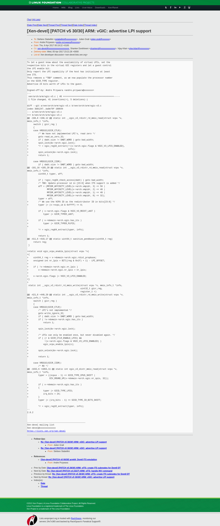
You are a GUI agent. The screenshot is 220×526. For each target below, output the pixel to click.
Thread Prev (53, 25)
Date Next (42, 25)
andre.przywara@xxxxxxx (68, 42)
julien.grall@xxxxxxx (100, 39)
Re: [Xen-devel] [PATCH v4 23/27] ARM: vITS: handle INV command (79, 471)
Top (29, 19)
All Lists (36, 19)
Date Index (78, 25)
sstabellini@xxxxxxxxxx (65, 39)
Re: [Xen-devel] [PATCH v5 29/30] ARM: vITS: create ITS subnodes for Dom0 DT (91, 474)
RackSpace (76, 518)
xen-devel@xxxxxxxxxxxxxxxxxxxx (53, 48)
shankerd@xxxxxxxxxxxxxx (102, 48)
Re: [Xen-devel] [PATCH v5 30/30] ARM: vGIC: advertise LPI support (74, 442)
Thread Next (66, 25)
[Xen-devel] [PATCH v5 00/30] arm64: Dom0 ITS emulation (69, 459)
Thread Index (90, 25)
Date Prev (32, 25)
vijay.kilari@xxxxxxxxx (139, 48)
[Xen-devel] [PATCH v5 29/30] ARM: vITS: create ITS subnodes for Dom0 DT (84, 468)
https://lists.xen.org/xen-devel (46, 431)
